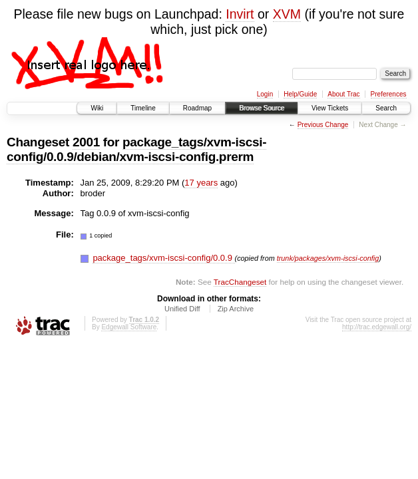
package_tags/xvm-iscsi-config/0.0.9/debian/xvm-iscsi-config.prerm (136, 149)
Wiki (97, 108)
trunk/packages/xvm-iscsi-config (328, 258)
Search (386, 108)
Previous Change (323, 124)
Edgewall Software (128, 327)
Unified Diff (182, 309)
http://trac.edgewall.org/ (376, 327)
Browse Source (261, 108)
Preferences (389, 94)
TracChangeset (240, 281)
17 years (201, 183)
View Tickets (330, 108)
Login (265, 94)
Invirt (240, 14)
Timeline (142, 108)
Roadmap (197, 108)
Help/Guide (300, 94)
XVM (287, 14)
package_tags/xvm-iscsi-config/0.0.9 (163, 258)
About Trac (343, 94)
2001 (86, 142)
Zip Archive (236, 309)
